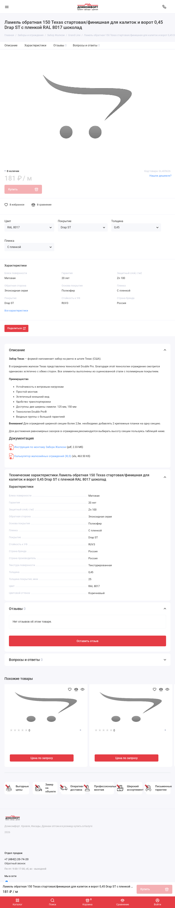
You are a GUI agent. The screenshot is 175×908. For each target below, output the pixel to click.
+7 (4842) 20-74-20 (16, 859)
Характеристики (35, 45)
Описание (10, 45)
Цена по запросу (42, 758)
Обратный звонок (15, 863)
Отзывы (60, 45)
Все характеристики (16, 310)
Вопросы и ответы (86, 45)
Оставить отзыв (87, 641)
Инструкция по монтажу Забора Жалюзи (40, 447)
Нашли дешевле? (160, 175)
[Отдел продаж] (164, 7)
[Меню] (6, 6)
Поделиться (16, 328)
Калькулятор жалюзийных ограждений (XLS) (42, 456)
